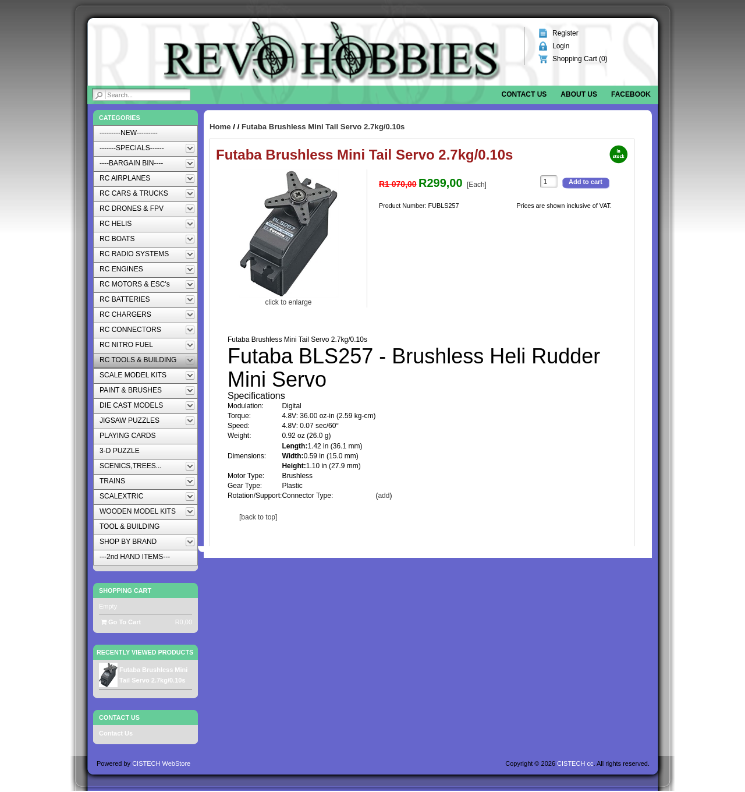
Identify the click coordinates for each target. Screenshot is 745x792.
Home (220, 126)
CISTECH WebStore (161, 763)
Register (565, 33)
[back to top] (258, 517)
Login (560, 46)
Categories (119, 117)
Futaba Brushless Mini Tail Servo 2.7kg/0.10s (323, 126)
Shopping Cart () (580, 59)
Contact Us (116, 733)
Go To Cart (121, 621)
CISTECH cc (575, 763)
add (383, 496)
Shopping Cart (125, 590)
